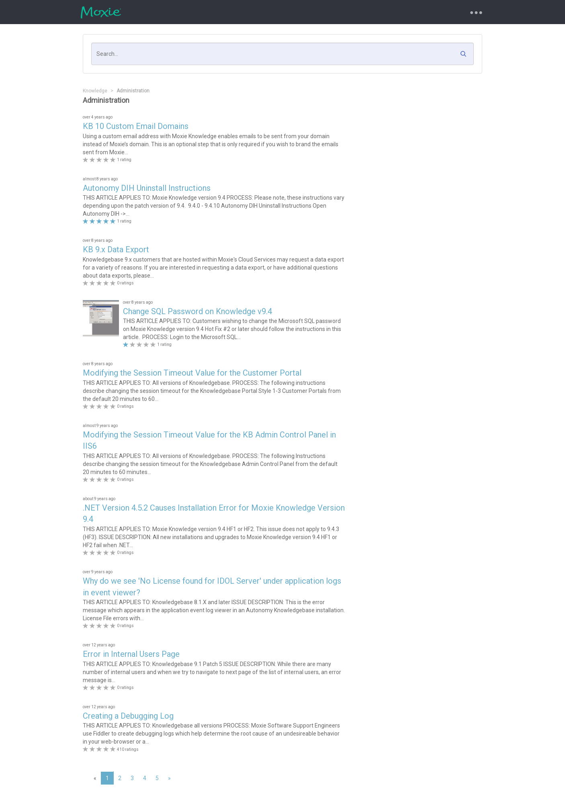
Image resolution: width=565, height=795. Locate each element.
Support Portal (151, 12)
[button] (465, 56)
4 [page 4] (144, 778)
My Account (336, 12)
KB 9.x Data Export (116, 249)
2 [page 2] (119, 778)
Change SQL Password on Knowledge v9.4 (197, 311)
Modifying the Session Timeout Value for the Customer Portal (192, 373)
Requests (242, 12)
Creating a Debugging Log (128, 716)
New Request (200, 12)
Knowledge (95, 91)
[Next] (169, 778)
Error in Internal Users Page (131, 654)
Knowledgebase (288, 12)
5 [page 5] (157, 778)
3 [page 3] (132, 778)
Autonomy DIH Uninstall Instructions (147, 188)
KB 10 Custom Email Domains (135, 126)
